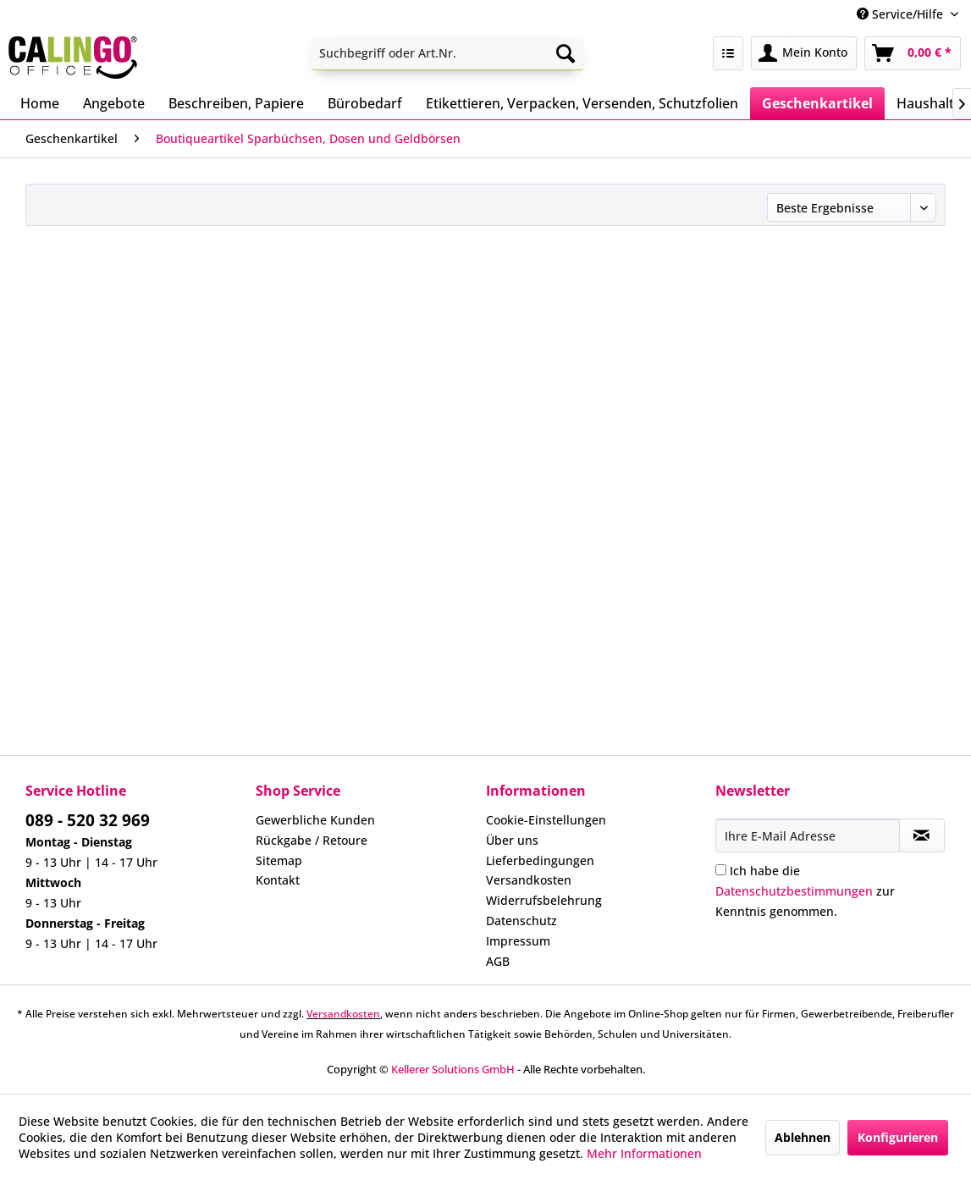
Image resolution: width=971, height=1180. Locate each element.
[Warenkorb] (912, 53)
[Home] (39, 103)
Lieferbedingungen (540, 860)
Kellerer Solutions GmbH (453, 1069)
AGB (498, 961)
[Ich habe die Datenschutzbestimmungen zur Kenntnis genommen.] (720, 869)
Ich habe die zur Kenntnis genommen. (805, 891)
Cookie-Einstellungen (546, 820)
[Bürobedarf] (365, 103)
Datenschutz (521, 921)
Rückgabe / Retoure (311, 840)
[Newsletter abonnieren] (922, 835)
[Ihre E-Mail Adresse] (807, 835)
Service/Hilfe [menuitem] (901, 14)
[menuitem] (447, 53)
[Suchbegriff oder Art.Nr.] (447, 53)
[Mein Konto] (804, 53)
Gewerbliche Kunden (315, 820)
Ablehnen (802, 1137)
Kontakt (278, 880)
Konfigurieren (898, 1137)
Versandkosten (528, 880)
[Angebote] (114, 103)
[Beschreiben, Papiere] (236, 103)
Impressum (518, 941)
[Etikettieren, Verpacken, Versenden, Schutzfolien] (582, 103)
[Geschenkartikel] (817, 103)
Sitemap (279, 860)
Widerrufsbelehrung (544, 900)
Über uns (512, 840)
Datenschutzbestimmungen (794, 891)
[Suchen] (565, 53)
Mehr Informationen (644, 1153)
